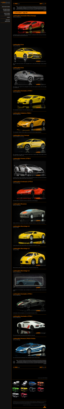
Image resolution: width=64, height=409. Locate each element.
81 (37, 8)
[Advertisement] (29, 40)
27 (41, 6)
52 (37, 7)
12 (26, 6)
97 (23, 9)
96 (22, 9)
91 (17, 9)
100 (27, 9)
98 (24, 9)
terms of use (7, 21)
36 (21, 7)
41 (26, 7)
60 (45, 7)
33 (18, 7)
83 (39, 8)
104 (32, 9)
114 (44, 363)
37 (22, 7)
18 (32, 6)
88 (44, 8)
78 (34, 8)
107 (37, 9)
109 (39, 9)
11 (25, 6)
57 (42, 7)
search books (7, 14)
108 (38, 9)
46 (31, 7)
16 (30, 6)
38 (23, 7)
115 (45, 363)
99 (25, 9)
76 (32, 8)
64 (20, 8)
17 (31, 6)
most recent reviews (6, 6)
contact (8, 17)
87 (43, 8)
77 (33, 8)
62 (18, 8)
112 (44, 9)
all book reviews (6, 10)
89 (45, 8)
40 (25, 7)
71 (27, 8)
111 (42, 9)
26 (40, 6)
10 (24, 6)
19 (33, 6)
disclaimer (8, 19)
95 (21, 9)
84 (40, 8)
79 (35, 8)
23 (37, 6)
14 (28, 6)
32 (17, 7)
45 (30, 7)
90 (16, 9)
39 (24, 7)
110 (41, 9)
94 (20, 9)
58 (43, 7)
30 (44, 6)
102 (30, 9)
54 (39, 7)
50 (35, 7)
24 (38, 6)
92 (18, 9)
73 (29, 8)
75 (31, 8)
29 (43, 6)
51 (36, 7)
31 (45, 6)
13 (27, 6)
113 (45, 9)
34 (19, 7)
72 (28, 8)
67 (23, 8)
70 (26, 8)
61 (17, 8)
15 (29, 6)
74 (30, 8)
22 (36, 6)
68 (24, 8)
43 (28, 7)
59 (44, 7)
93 (19, 9)
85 (41, 8)
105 (34, 9)
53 (38, 7)
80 (36, 8)
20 (34, 6)
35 (20, 7)
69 (25, 8)
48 (33, 7)
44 (29, 7)
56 (41, 7)
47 (32, 7)
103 (31, 9)
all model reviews (6, 9)
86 (42, 8)
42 (27, 7)
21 (35, 6)
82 (38, 8)
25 (39, 6)
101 (28, 9)
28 (42, 6)
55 (40, 7)
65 (21, 8)
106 (35, 9)
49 (34, 7)
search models (7, 13)
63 (19, 8)
